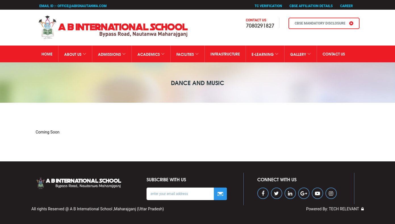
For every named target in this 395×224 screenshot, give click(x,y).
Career (346, 6)
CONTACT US (334, 54)
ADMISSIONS (112, 54)
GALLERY (300, 54)
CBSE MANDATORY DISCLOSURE (324, 23)
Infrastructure (225, 54)
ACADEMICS (151, 54)
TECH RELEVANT (344, 209)
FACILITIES (187, 54)
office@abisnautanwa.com (81, 6)
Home (47, 54)
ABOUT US (75, 54)
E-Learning (265, 54)
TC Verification (268, 6)
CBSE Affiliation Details (311, 6)
